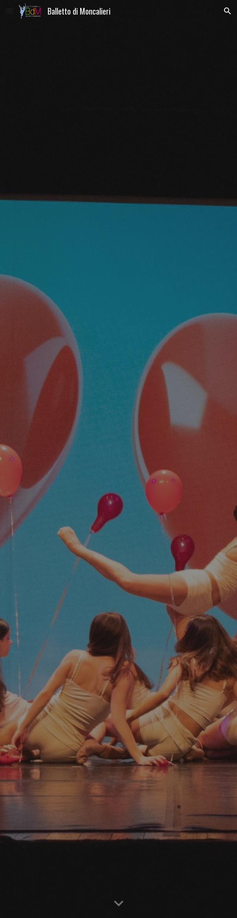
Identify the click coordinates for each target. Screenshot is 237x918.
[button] (9, 11)
